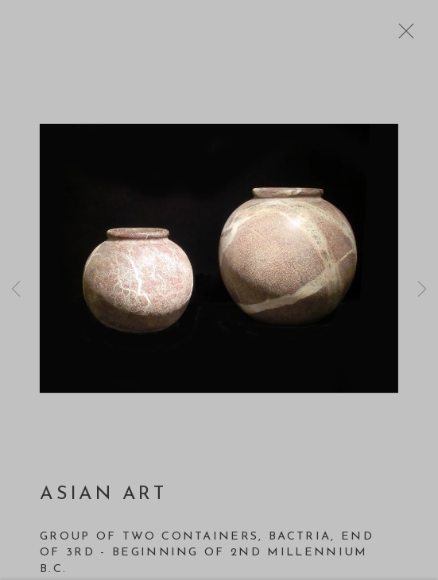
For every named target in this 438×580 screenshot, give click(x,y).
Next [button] (422, 290)
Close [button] (402, 36)
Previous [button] (16, 290)
